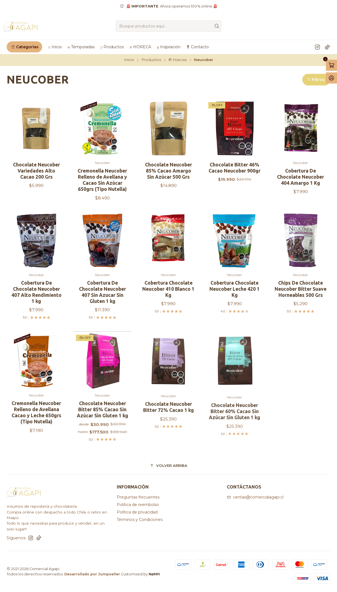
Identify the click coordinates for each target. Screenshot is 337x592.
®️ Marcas (177, 60)
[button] (24, 46)
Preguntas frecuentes (138, 497)
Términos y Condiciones (140, 519)
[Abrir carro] (331, 65)
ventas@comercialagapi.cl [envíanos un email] (255, 497)
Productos (151, 60)
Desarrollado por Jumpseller (92, 574)
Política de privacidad (137, 512)
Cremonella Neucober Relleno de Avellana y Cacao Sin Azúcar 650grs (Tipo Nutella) (102, 180)
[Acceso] (331, 78)
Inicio (129, 60)
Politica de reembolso (138, 504)
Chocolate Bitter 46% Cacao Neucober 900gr (234, 167)
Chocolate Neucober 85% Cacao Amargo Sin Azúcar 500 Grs (168, 170)
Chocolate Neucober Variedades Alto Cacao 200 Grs (36, 170)
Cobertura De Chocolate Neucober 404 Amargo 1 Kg (300, 177)
